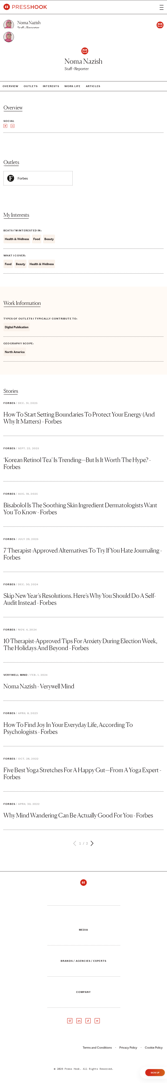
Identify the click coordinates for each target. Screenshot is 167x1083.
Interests (51, 86)
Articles (93, 86)
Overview (10, 86)
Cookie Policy (154, 1047)
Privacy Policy (128, 1047)
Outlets (31, 86)
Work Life (72, 86)
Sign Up (155, 1072)
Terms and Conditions (97, 1047)
